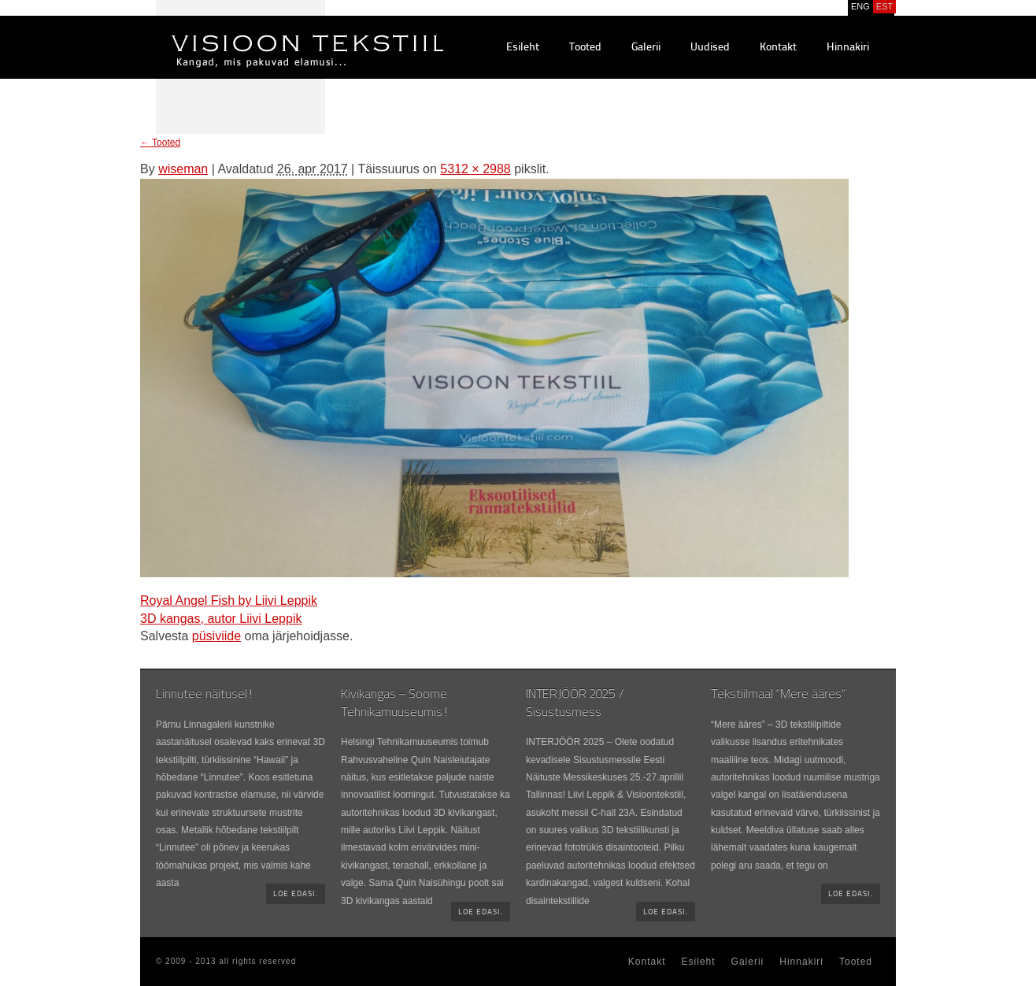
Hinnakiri (848, 48)
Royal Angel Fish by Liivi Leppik (228, 600)
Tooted (585, 48)
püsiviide (216, 636)
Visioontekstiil (272, 32)
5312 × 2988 (475, 169)
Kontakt (778, 48)
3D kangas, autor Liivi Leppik (221, 618)
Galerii (645, 48)
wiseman (183, 169)
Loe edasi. (295, 894)
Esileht (522, 48)
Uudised (710, 48)
